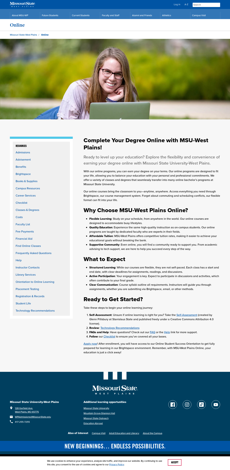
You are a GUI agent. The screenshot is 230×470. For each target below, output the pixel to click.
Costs (19, 217)
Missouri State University (96, 408)
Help (19, 260)
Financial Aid (24, 239)
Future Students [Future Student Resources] (50, 15)
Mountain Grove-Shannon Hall (99, 413)
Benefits (21, 167)
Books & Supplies (26, 181)
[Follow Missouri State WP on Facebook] (172, 404)
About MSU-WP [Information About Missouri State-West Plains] (20, 15)
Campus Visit (98, 433)
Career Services (26, 195)
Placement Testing (27, 289)
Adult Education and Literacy (124, 433)
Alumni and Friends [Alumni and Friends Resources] (142, 15)
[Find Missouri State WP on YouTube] (215, 404)
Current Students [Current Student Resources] (80, 15)
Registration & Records (30, 296)
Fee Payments (25, 231)
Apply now (90, 344)
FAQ (152, 332)
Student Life (23, 303)
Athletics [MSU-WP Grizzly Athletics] (166, 15)
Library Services (26, 275)
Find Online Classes (28, 246)
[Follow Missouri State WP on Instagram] (187, 404)
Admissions (23, 152)
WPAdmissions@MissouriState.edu (33, 417)
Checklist (21, 203)
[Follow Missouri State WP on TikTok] (201, 404)
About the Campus (152, 433)
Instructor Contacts (28, 267)
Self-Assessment (186, 315)
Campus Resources (28, 188)
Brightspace (23, 174)
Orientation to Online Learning (35, 282)
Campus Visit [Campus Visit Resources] (199, 15)
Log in (177, 4)
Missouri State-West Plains (23, 34)
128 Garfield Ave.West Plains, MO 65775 (27, 410)
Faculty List (23, 224)
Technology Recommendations (35, 311)
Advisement (23, 160)
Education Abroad (93, 423)
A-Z (186, 4)
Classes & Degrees (27, 210)
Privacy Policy (116, 464)
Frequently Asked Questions (33, 253)
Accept (174, 462)
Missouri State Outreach (96, 418)
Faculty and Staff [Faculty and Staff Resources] (110, 15)
